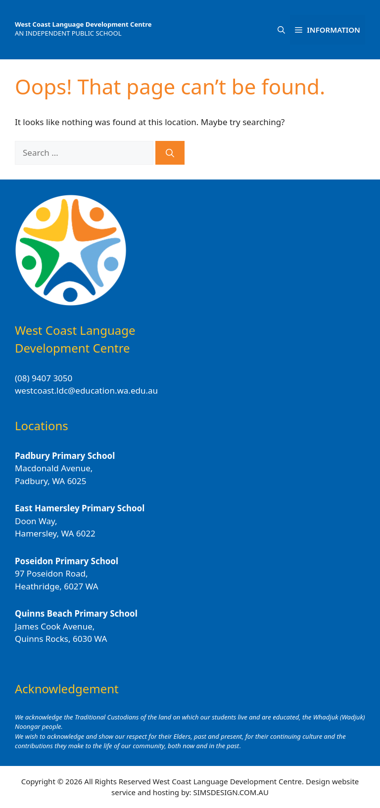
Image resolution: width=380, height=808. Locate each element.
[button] (281, 30)
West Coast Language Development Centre (83, 24)
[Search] (170, 153)
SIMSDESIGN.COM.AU (230, 792)
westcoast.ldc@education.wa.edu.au (86, 390)
